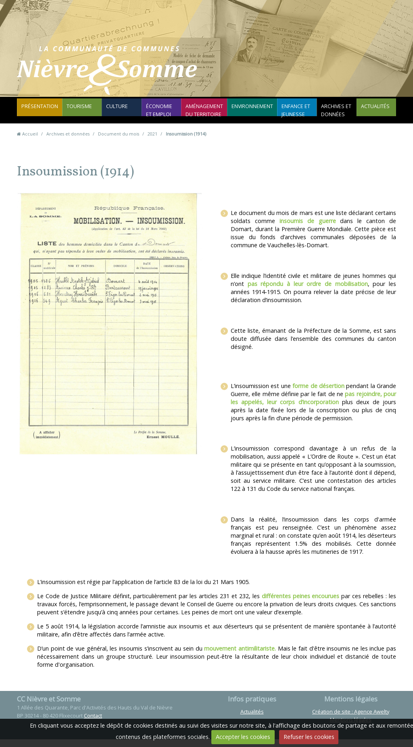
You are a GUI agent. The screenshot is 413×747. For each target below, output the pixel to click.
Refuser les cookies (309, 737)
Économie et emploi (161, 115)
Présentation (38, 111)
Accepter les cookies (243, 737)
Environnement (250, 111)
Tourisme (75, 111)
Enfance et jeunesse (291, 115)
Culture (115, 111)
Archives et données (332, 115)
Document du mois (118, 141)
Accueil (30, 141)
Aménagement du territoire (205, 115)
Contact (257, 74)
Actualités (373, 111)
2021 (152, 141)
